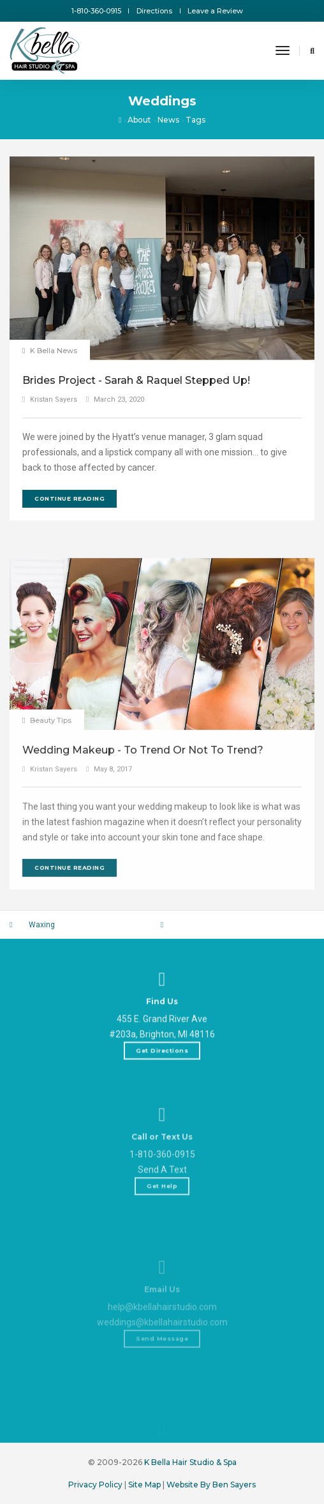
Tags (195, 120)
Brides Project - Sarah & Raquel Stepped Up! (136, 380)
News (168, 120)
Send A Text (162, 1232)
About (139, 120)
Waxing (42, 924)
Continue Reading (69, 498)
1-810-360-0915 (96, 10)
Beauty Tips (50, 846)
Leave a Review (215, 10)
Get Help (162, 1248)
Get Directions (162, 1087)
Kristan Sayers (53, 399)
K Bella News (53, 350)
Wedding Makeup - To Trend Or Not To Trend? (142, 876)
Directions (154, 10)
